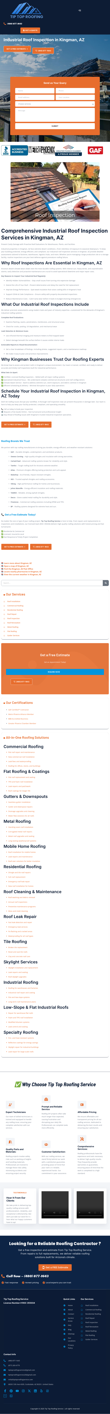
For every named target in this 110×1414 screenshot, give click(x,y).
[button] (79, 10)
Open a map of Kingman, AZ (16, 566)
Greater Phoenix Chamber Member (22, 723)
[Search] (106, 583)
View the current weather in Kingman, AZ (22, 574)
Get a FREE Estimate (55, 1267)
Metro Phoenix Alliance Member (21, 714)
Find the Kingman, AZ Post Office (18, 569)
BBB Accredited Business (18, 719)
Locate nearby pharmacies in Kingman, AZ (23, 572)
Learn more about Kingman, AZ (18, 563)
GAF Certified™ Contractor (18, 710)
